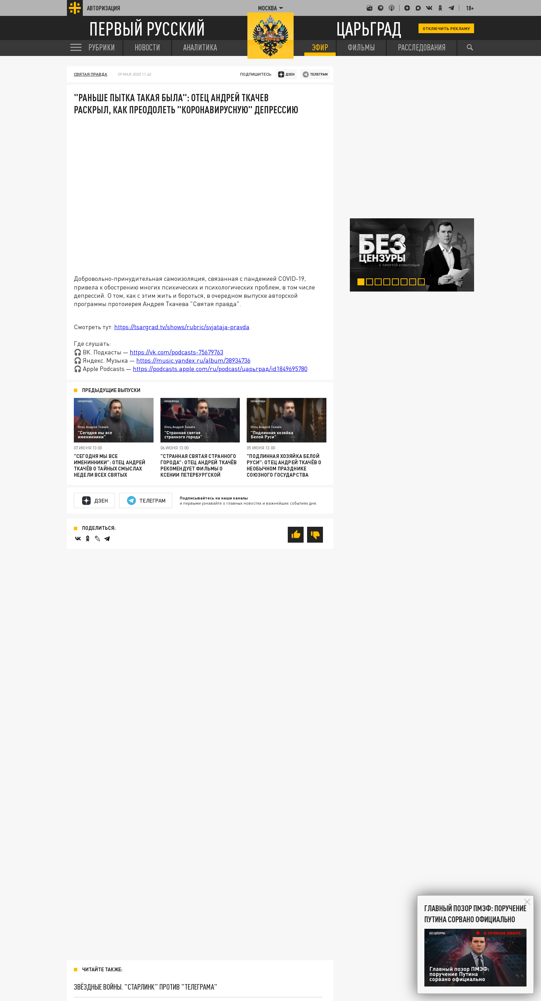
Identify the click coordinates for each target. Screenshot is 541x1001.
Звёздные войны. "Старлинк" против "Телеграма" (145, 986)
